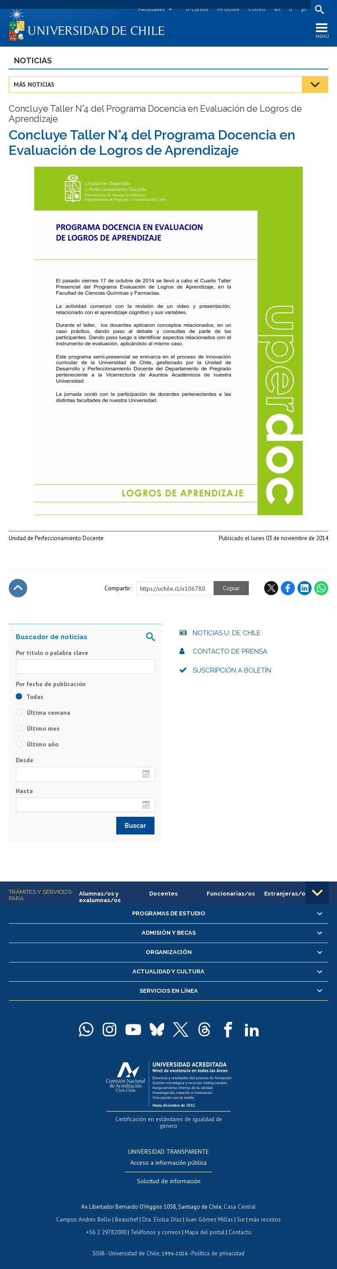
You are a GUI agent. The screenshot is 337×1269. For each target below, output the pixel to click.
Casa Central (240, 1199)
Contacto (238, 1224)
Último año (37, 745)
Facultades (151, 9)
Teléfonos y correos (155, 1224)
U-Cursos (197, 9)
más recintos (264, 1212)
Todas (29, 697)
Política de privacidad (217, 1245)
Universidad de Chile (134, 1245)
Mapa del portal (203, 1224)
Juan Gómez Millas (209, 1212)
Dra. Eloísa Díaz (162, 1212)
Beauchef (127, 1212)
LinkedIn (304, 588)
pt (303, 9)
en (277, 9)
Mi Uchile (228, 9)
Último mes (38, 729)
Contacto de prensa (230, 652)
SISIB (99, 1245)
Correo (256, 9)
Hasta (24, 791)
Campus (67, 1212)
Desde (24, 760)
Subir (18, 588)
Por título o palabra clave (52, 653)
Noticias (33, 61)
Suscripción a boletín (232, 671)
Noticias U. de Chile (227, 633)
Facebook (288, 588)
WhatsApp (321, 588)
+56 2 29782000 (107, 1224)
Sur (240, 1212)
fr (291, 9)
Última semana (43, 713)
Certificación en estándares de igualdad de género (169, 1119)
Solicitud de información (169, 1174)
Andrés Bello (96, 1212)
